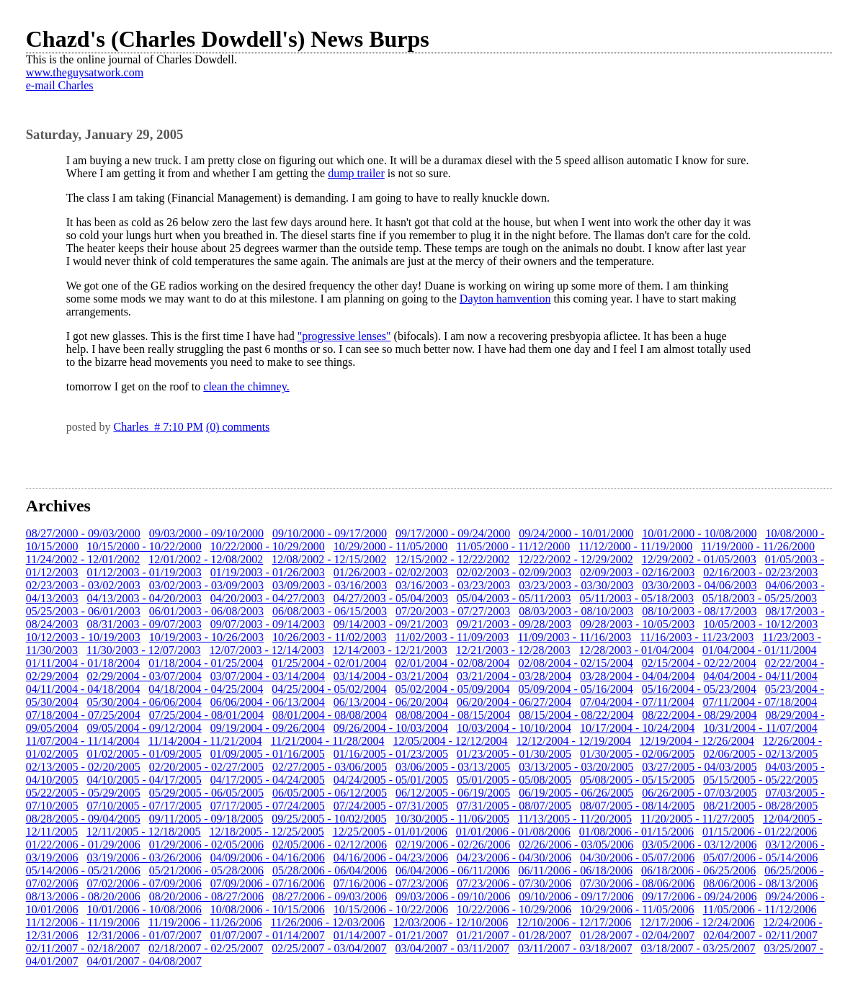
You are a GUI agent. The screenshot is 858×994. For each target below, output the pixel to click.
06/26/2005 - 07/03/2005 (699, 793)
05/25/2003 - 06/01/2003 (83, 611)
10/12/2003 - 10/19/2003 (83, 637)
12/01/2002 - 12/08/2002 (205, 559)
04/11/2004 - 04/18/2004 (83, 689)
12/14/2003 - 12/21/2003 (390, 650)
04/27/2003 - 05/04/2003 (391, 598)
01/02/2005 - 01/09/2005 (144, 754)
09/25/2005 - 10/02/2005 (329, 818)
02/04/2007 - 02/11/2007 (760, 935)
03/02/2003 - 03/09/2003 (206, 585)
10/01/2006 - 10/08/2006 (144, 909)
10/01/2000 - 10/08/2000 (699, 533)
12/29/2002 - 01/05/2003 (699, 559)
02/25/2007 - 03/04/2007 (329, 948)
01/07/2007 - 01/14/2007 (267, 935)
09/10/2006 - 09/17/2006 (576, 896)
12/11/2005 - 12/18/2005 (143, 831)
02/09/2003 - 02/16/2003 (637, 572)
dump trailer (356, 173)
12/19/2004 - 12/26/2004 (697, 741)
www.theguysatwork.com (84, 72)
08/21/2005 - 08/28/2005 (760, 806)
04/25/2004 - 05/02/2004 (329, 689)
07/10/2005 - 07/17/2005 (144, 806)
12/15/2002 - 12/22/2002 (452, 559)
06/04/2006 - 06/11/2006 (453, 870)
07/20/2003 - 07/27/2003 (453, 611)
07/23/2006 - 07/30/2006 (514, 883)
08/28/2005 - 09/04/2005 (83, 818)
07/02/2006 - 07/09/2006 (144, 883)
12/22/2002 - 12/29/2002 (576, 559)
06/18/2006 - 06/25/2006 (698, 870)
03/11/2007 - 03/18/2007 (575, 948)
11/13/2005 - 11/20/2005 (575, 818)
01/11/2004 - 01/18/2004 (83, 663)
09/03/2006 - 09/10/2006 (453, 896)
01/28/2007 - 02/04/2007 (637, 935)
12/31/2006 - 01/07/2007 (144, 935)
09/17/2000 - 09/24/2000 (453, 533)
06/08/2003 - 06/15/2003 (329, 611)
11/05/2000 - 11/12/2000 (513, 546)
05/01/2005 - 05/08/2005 (514, 780)
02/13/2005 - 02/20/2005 (83, 767)
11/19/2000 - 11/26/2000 (758, 546)
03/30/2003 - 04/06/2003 (699, 585)
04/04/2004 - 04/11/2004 (760, 676)
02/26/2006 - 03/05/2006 (576, 844)
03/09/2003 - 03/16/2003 (329, 585)
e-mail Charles (60, 85)
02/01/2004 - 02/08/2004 (452, 663)
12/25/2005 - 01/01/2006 (390, 831)
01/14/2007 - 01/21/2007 (391, 935)
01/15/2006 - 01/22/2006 (759, 831)
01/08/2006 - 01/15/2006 (636, 831)
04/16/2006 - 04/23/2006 (391, 857)
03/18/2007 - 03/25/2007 (697, 948)
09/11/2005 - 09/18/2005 (206, 818)
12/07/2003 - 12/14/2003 (267, 650)
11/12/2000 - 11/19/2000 (635, 546)
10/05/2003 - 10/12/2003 (760, 624)
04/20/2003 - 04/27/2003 (267, 598)
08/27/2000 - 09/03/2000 (83, 533)
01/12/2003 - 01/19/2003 (144, 572)
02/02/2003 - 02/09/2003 (514, 572)
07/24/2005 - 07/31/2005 (391, 806)
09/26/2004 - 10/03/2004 (391, 728)
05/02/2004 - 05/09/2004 (452, 689)
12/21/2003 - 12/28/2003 (513, 650)
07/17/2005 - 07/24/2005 (267, 806)
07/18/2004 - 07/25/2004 (83, 715)
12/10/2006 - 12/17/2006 (574, 922)
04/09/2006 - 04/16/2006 (267, 857)
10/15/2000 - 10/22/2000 (144, 546)
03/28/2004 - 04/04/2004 (637, 676)
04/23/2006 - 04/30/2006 (514, 857)
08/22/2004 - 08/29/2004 (699, 715)
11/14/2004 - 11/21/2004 (205, 741)
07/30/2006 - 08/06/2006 (637, 883)
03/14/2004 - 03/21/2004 (391, 676)
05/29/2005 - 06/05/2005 (206, 793)
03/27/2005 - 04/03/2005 (699, 767)
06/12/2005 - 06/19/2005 (453, 793)
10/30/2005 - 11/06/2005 (452, 818)
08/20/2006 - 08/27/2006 (206, 896)
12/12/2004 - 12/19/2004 (574, 741)
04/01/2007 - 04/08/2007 (144, 961)
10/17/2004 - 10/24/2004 (637, 728)
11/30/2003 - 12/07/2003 (143, 650)
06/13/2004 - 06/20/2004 (391, 702)
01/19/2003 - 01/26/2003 (267, 572)
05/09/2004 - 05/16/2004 (576, 689)
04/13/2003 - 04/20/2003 (144, 598)
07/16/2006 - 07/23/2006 (391, 883)
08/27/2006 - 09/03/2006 (329, 896)
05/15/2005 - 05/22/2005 (760, 780)
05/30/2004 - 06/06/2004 (144, 702)
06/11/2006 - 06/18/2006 (576, 870)
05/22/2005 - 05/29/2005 (83, 793)
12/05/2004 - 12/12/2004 (450, 741)
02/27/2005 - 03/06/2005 (329, 767)
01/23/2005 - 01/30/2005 (514, 754)
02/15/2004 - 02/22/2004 (699, 663)
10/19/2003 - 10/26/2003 (206, 637)
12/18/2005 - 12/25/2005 (267, 831)
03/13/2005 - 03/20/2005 (576, 767)
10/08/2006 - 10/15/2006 (267, 909)
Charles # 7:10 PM (157, 427)
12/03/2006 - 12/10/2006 (450, 922)
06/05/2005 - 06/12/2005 (329, 793)
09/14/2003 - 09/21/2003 (391, 624)
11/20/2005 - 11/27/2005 (697, 818)
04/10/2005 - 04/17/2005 (144, 780)
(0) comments (237, 427)
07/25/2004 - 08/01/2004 (206, 715)
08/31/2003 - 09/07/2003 (144, 624)
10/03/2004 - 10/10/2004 (514, 728)
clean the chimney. (246, 386)
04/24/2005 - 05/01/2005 (391, 780)
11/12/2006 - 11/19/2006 (83, 922)
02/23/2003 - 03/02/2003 (83, 585)
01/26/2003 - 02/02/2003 (391, 572)
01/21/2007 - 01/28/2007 (514, 935)
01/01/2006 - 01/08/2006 (513, 831)
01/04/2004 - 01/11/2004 (759, 650)
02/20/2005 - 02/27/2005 (206, 767)
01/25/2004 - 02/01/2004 (329, 663)
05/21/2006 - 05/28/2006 (206, 870)
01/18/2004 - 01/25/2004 (205, 663)
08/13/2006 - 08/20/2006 (83, 896)
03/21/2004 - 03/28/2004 (514, 676)
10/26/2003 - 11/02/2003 (329, 637)
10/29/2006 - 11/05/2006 (637, 909)
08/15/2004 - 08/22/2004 (576, 715)
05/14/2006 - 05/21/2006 (83, 870)
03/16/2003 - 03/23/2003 (453, 585)
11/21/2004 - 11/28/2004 (328, 741)
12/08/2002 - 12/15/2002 (329, 559)
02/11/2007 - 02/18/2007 (83, 948)
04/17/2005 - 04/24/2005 (267, 780)
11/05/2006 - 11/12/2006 (760, 909)
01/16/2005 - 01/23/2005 (391, 754)
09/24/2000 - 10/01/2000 (576, 533)
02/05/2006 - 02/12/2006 (329, 844)
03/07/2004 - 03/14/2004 (267, 676)
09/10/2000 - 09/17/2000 (329, 533)
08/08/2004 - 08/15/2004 (453, 715)
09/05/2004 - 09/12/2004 (144, 728)
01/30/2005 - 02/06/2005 (637, 754)
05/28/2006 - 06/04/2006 (329, 870)
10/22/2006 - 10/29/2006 (514, 909)
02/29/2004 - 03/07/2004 (144, 676)
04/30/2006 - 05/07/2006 (637, 857)
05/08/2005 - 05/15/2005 (637, 780)
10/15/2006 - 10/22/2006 (391, 909)
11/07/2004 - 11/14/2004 (83, 741)
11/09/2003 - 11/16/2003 (574, 637)
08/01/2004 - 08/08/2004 (329, 715)
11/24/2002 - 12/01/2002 (83, 559)
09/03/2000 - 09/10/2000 (206, 533)
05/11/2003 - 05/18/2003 (636, 598)
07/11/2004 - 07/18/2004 (760, 702)
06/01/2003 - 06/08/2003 (206, 611)
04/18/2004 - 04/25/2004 (205, 689)
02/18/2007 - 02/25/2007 (205, 948)
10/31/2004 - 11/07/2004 (760, 728)
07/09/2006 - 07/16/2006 (267, 883)
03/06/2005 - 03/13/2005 (453, 767)
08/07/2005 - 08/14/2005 (637, 806)
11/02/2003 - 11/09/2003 (452, 637)
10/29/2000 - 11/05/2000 (391, 546)
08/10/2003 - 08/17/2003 (699, 611)
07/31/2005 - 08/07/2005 (514, 806)
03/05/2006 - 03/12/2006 (699, 844)
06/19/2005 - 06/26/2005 (576, 793)
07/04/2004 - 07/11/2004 (637, 702)
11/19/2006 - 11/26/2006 (205, 922)
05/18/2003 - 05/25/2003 (759, 598)
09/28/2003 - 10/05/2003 (637, 624)
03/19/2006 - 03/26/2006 (144, 857)
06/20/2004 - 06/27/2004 (514, 702)
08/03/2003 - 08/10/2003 (576, 611)
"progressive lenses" (344, 336)
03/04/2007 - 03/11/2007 (452, 948)
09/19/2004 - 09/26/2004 (267, 728)
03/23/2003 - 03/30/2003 (576, 585)
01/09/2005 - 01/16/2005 (267, 754)
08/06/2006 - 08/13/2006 (760, 883)
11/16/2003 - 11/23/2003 (697, 637)
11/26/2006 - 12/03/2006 (328, 922)
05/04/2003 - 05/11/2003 (514, 598)
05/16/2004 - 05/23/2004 (699, 689)
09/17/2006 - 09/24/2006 (699, 896)
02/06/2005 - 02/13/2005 (760, 754)
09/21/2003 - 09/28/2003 (514, 624)
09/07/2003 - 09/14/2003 (267, 624)
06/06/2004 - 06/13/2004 (267, 702)
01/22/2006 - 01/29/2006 (83, 844)
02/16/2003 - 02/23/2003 (760, 572)
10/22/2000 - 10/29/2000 (267, 546)
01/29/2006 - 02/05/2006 (206, 844)
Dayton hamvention (505, 298)
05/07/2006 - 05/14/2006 (760, 857)
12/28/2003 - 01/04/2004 (636, 650)
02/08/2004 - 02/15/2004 (576, 663)
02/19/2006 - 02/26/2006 (453, 844)
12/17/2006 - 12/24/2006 (697, 922)
